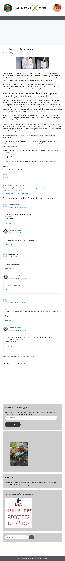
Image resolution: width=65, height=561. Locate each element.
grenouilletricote (15, 230)
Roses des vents (13, 205)
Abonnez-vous (12, 424)
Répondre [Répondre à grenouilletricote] (9, 244)
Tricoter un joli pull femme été (14, 190)
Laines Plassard (51, 84)
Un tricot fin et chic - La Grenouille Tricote (21, 356)
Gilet (11, 185)
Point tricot (18, 185)
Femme (7, 185)
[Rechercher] (31, 537)
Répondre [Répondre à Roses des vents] (8, 223)
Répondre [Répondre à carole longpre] (8, 268)
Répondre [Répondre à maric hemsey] (8, 320)
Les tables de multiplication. (46, 161)
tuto (45, 188)
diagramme (8, 188)
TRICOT (24, 185)
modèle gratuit (29, 188)
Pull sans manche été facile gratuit (16, 193)
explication (19, 188)
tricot (42, 188)
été (14, 188)
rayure (37, 188)
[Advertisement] (32, 32)
